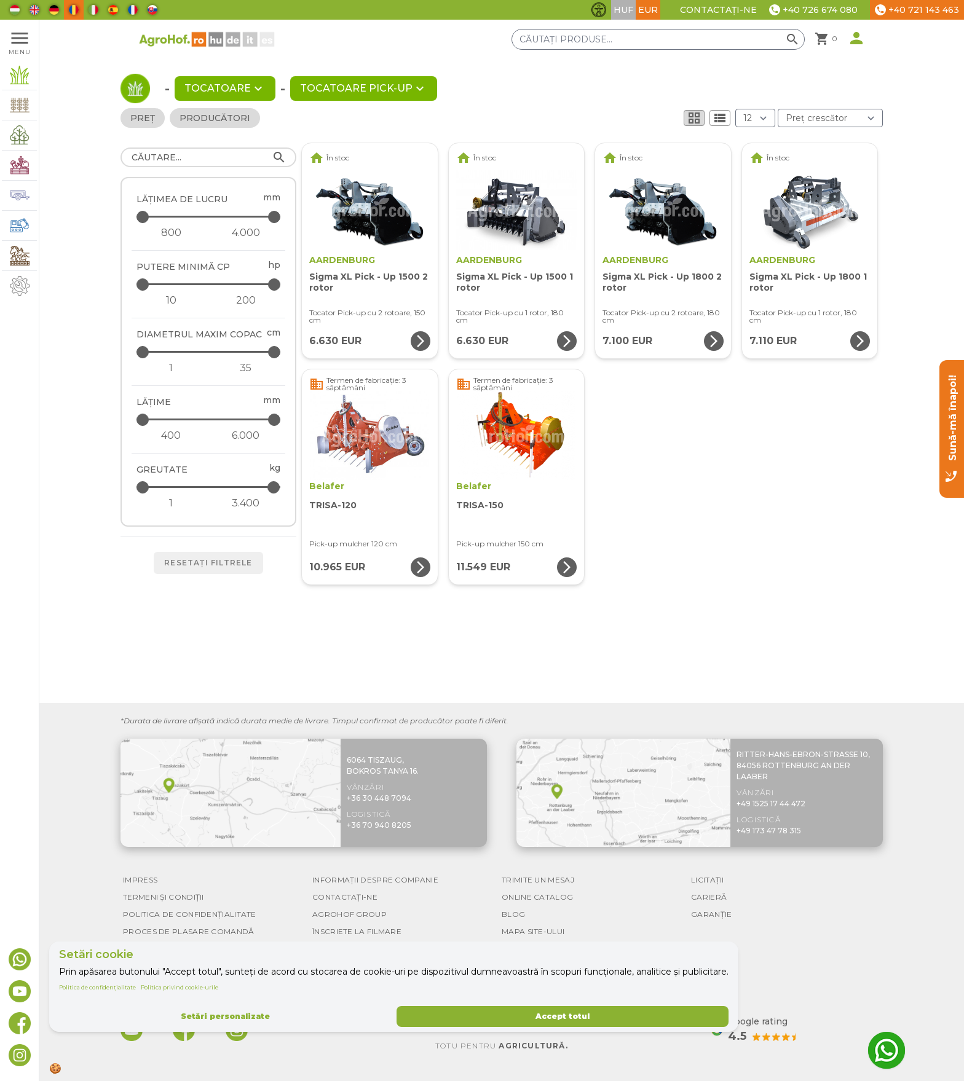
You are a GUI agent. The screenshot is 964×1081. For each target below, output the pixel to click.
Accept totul (562, 1016)
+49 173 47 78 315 (769, 830)
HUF (623, 9)
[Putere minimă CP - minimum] (170, 300)
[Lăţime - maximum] (209, 419)
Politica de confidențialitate (97, 987)
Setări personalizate (225, 1016)
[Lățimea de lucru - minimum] (170, 233)
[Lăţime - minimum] (170, 435)
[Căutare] (208, 157)
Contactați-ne (718, 10)
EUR (648, 9)
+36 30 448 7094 (379, 798)
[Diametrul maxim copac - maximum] (209, 352)
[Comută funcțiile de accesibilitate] (598, 9)
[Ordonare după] (830, 118)
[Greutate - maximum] (209, 487)
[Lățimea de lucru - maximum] (209, 217)
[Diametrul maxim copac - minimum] (170, 368)
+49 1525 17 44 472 (771, 803)
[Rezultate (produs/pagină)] (755, 118)
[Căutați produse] (658, 39)
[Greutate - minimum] (170, 503)
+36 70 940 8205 (379, 825)
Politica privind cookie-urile (179, 987)
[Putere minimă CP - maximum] (209, 284)
